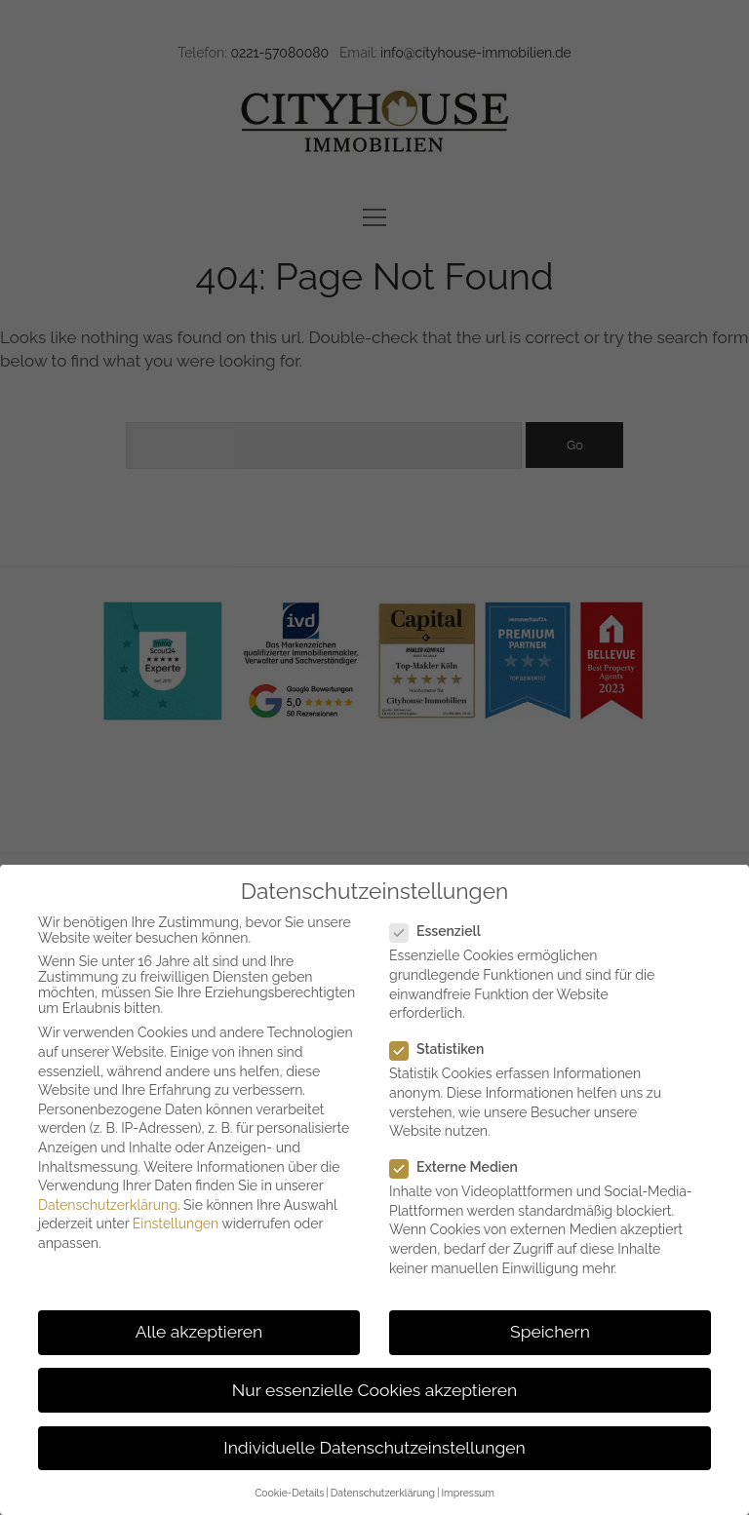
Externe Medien (461, 1167)
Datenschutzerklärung (107, 1205)
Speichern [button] (550, 1331)
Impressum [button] (467, 1492)
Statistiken (444, 1049)
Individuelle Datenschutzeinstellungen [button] (374, 1447)
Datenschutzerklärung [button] (383, 1492)
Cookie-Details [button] (289, 1492)
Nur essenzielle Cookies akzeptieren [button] (374, 1390)
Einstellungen (175, 1223)
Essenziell (443, 931)
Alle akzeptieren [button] (199, 1331)
